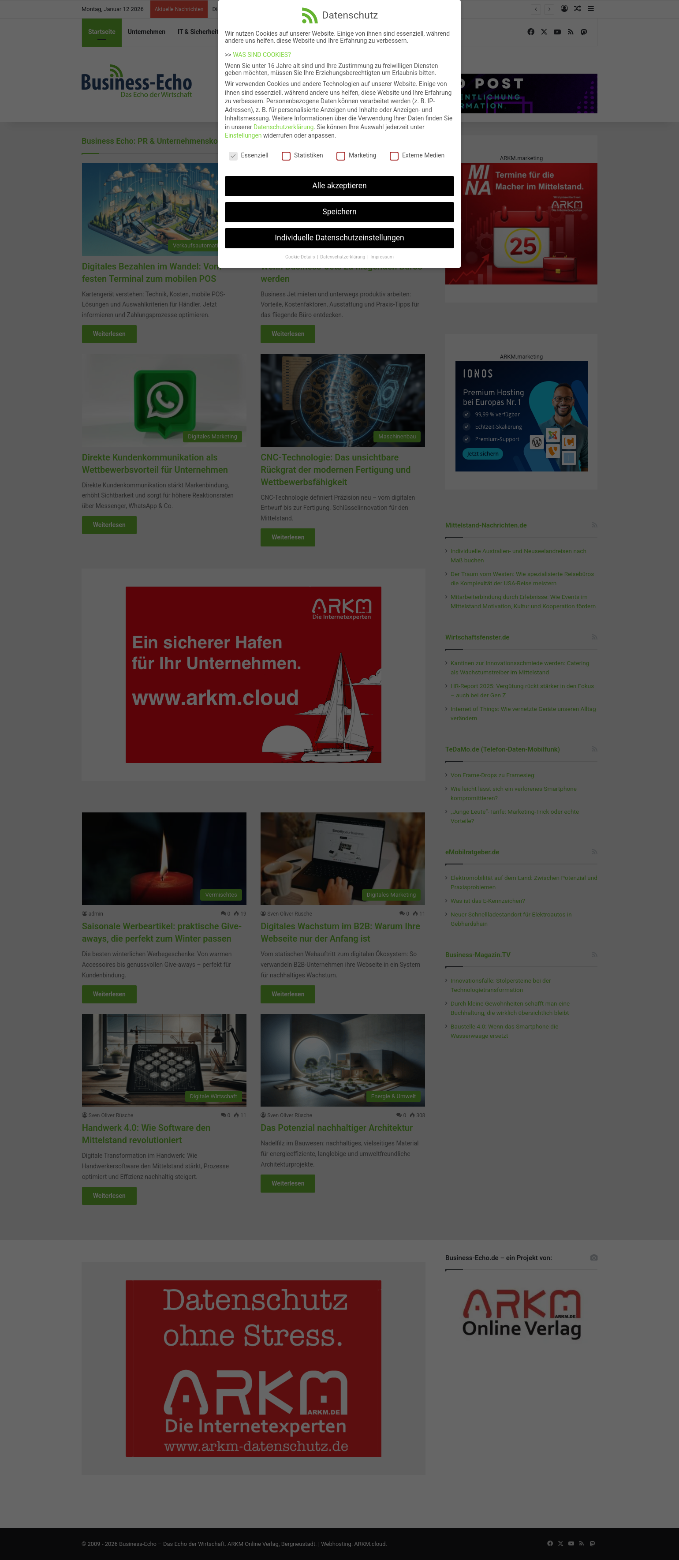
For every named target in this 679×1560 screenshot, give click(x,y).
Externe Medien (417, 150)
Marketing (356, 150)
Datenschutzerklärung (283, 122)
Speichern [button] (339, 207)
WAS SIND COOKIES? (262, 50)
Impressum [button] (382, 252)
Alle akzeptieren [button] (339, 181)
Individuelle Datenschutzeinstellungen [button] (339, 233)
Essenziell (249, 150)
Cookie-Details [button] (300, 252)
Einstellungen (243, 131)
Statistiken (302, 150)
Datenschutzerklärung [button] (343, 252)
